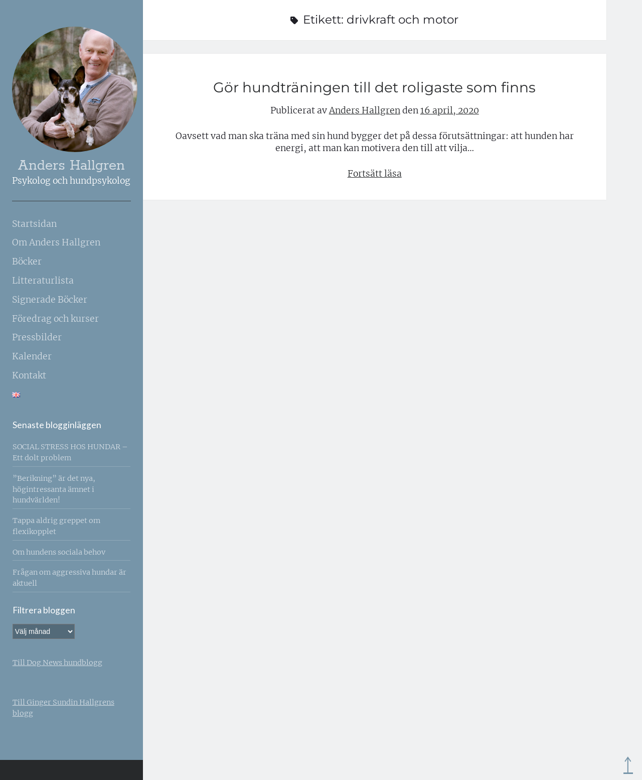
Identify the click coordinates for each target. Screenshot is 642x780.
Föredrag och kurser (55, 318)
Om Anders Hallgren (56, 242)
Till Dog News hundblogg (57, 662)
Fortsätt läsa (375, 173)
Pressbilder (37, 337)
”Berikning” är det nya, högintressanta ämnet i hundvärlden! (54, 489)
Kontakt (29, 375)
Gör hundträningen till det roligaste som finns (374, 87)
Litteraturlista (43, 280)
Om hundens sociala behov (59, 552)
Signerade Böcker (49, 299)
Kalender (32, 356)
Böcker (27, 261)
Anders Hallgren (71, 166)
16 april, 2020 (449, 110)
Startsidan (34, 223)
